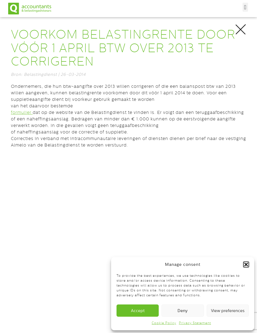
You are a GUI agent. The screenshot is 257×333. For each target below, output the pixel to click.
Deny (183, 310)
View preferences (227, 310)
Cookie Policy (164, 323)
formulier (22, 112)
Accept (138, 310)
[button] (246, 264)
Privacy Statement (195, 323)
